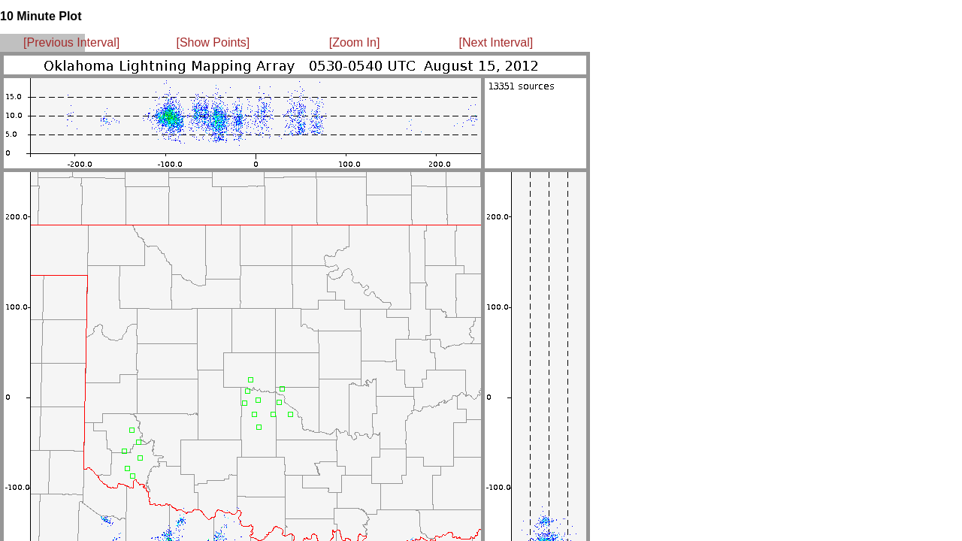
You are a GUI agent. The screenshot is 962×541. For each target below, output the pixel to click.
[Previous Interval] (71, 42)
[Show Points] (213, 42)
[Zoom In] (354, 42)
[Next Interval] (496, 42)
